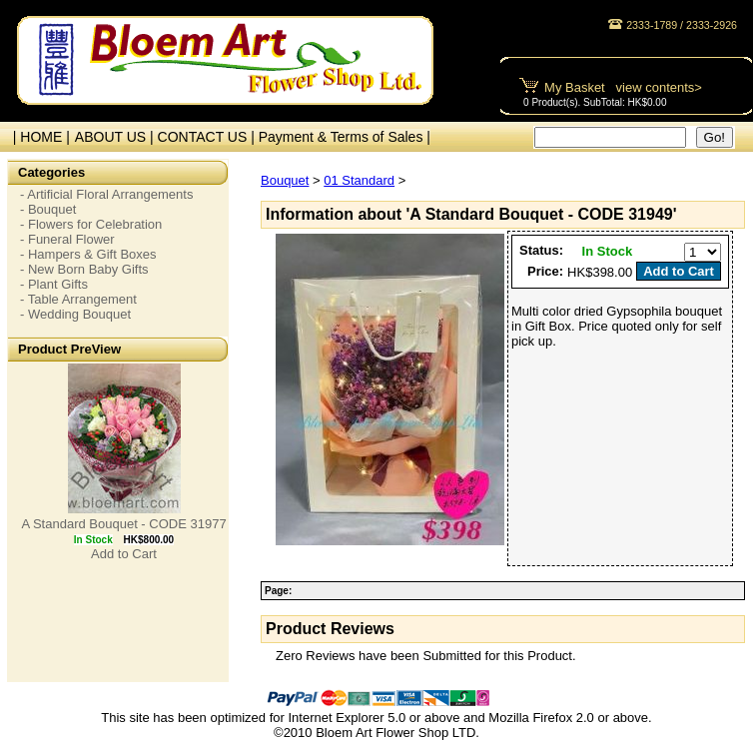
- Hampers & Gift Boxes (88, 254)
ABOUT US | (116, 137)
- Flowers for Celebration (91, 224)
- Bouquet (48, 209)
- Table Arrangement (78, 299)
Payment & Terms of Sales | (344, 137)
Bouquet (285, 180)
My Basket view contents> (623, 87)
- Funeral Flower (67, 239)
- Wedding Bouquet (75, 314)
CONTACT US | (208, 137)
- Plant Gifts (54, 284)
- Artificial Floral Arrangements (106, 194)
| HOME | (37, 137)
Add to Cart (124, 553)
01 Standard (359, 180)
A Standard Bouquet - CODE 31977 (123, 523)
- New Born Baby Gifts (84, 269)
